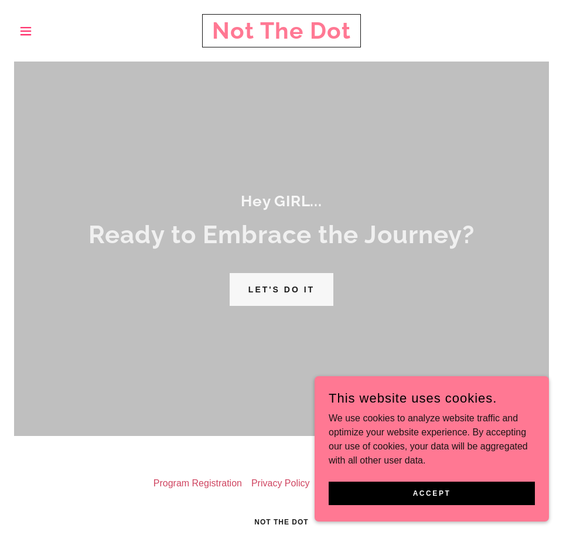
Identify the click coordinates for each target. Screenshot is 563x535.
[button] (54, 31)
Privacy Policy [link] (280, 483)
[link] (281, 35)
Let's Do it (281, 289)
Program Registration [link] (197, 483)
